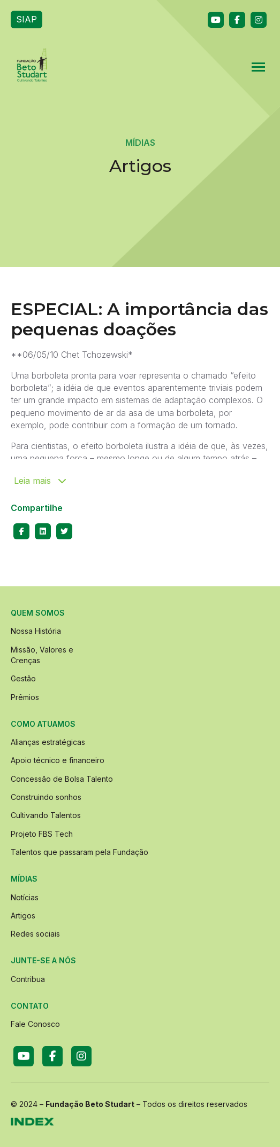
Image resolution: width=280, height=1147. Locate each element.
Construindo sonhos (46, 797)
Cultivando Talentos (46, 815)
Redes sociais (35, 933)
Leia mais (40, 480)
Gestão (23, 678)
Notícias (25, 897)
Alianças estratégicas (48, 742)
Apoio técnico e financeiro (57, 760)
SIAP (26, 19)
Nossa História (36, 630)
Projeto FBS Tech (42, 833)
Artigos (23, 915)
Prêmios (25, 697)
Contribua (28, 979)
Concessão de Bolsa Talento (62, 778)
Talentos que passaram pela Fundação (79, 852)
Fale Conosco (35, 1023)
